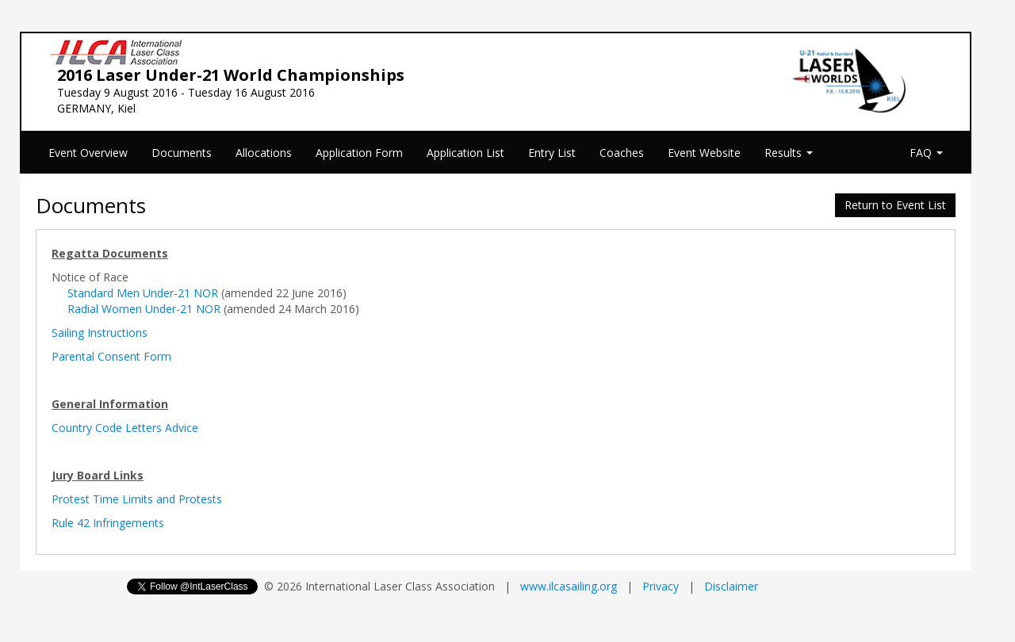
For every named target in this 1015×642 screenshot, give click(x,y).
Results (788, 152)
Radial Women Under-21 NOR (143, 308)
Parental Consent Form (111, 356)
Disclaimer (731, 586)
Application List (465, 152)
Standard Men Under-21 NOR (142, 292)
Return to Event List (895, 204)
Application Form (359, 152)
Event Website (704, 152)
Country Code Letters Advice (125, 427)
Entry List (552, 152)
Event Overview (88, 152)
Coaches (621, 152)
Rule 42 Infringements (108, 522)
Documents (181, 152)
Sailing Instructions (99, 332)
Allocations (264, 152)
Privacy (660, 586)
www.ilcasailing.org (568, 586)
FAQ (926, 152)
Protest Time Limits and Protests (137, 498)
